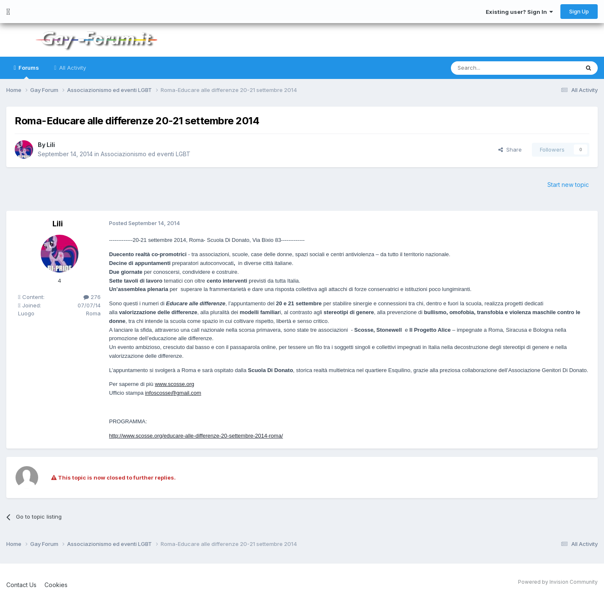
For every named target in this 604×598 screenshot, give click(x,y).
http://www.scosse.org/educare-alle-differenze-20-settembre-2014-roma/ (196, 436)
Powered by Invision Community (558, 582)
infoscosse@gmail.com (173, 393)
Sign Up (579, 11)
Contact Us (21, 584)
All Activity (71, 67)
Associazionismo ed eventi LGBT (146, 153)
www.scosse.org (174, 384)
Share (510, 149)
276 (92, 297)
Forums (28, 71)
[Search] (493, 68)
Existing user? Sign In (519, 11)
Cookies (56, 584)
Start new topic (568, 184)
